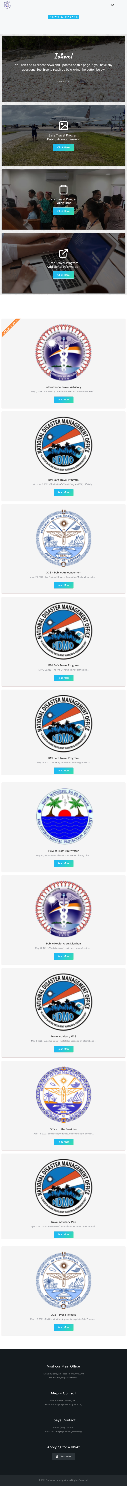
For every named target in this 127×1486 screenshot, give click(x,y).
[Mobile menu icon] (120, 5)
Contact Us (64, 85)
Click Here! (63, 1456)
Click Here (63, 147)
